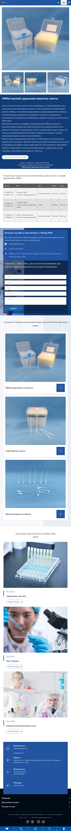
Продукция (30, 163)
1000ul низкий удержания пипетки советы (35, 167)
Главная (22, 163)
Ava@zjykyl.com (18, 753)
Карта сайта (23, 817)
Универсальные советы (42, 163)
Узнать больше (15, 602)
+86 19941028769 (18, 774)
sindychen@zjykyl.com (20, 748)
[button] (68, 82)
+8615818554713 (18, 785)
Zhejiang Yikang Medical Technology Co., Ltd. (35, 814)
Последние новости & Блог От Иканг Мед (35, 533)
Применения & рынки (10, 802)
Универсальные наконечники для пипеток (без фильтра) (35, 165)
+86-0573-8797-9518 (19, 772)
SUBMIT (14, 308)
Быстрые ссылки (8, 807)
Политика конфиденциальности (41, 817)
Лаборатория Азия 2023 (16, 596)
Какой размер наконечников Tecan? (21, 726)
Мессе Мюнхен (12, 661)
